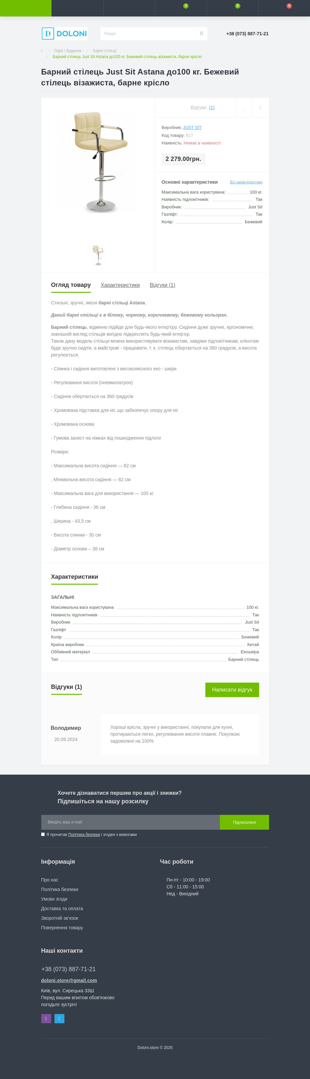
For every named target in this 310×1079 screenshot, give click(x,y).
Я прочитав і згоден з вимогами (92, 834)
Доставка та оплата (62, 908)
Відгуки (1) (162, 285)
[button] (129, 8)
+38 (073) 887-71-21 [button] (69, 969)
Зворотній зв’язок (59, 918)
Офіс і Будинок (68, 50)
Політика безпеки (84, 834)
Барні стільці (104, 50)
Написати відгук (232, 690)
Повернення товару (62, 927)
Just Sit (192, 127)
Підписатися (244, 822)
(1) (212, 107)
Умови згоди (54, 899)
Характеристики (120, 285)
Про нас (49, 879)
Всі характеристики (246, 182)
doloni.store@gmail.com (69, 980)
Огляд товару (71, 285)
